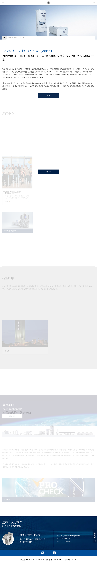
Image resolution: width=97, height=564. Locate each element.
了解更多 (49, 101)
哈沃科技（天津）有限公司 (16, 37)
